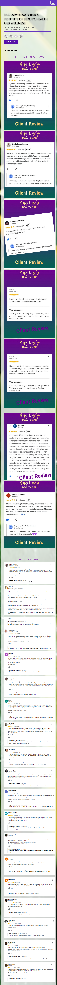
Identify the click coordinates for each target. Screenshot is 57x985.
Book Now (10, 41)
